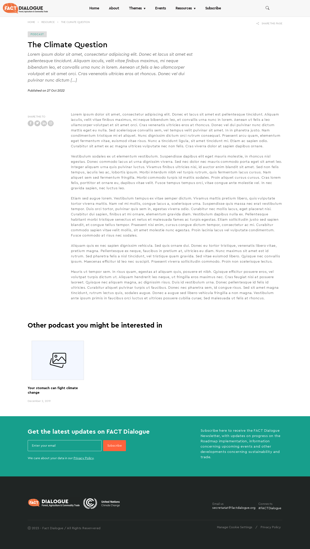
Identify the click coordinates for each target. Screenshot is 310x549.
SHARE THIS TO (36, 116)
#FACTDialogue (269, 508)
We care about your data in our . (61, 458)
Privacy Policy (83, 458)
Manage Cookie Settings (234, 527)
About (114, 8)
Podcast (37, 34)
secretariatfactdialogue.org (233, 507)
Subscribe (213, 8)
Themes (137, 8)
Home (94, 8)
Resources (185, 8)
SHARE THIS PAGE (269, 23)
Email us (218, 503)
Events (160, 8)
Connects (265, 503)
